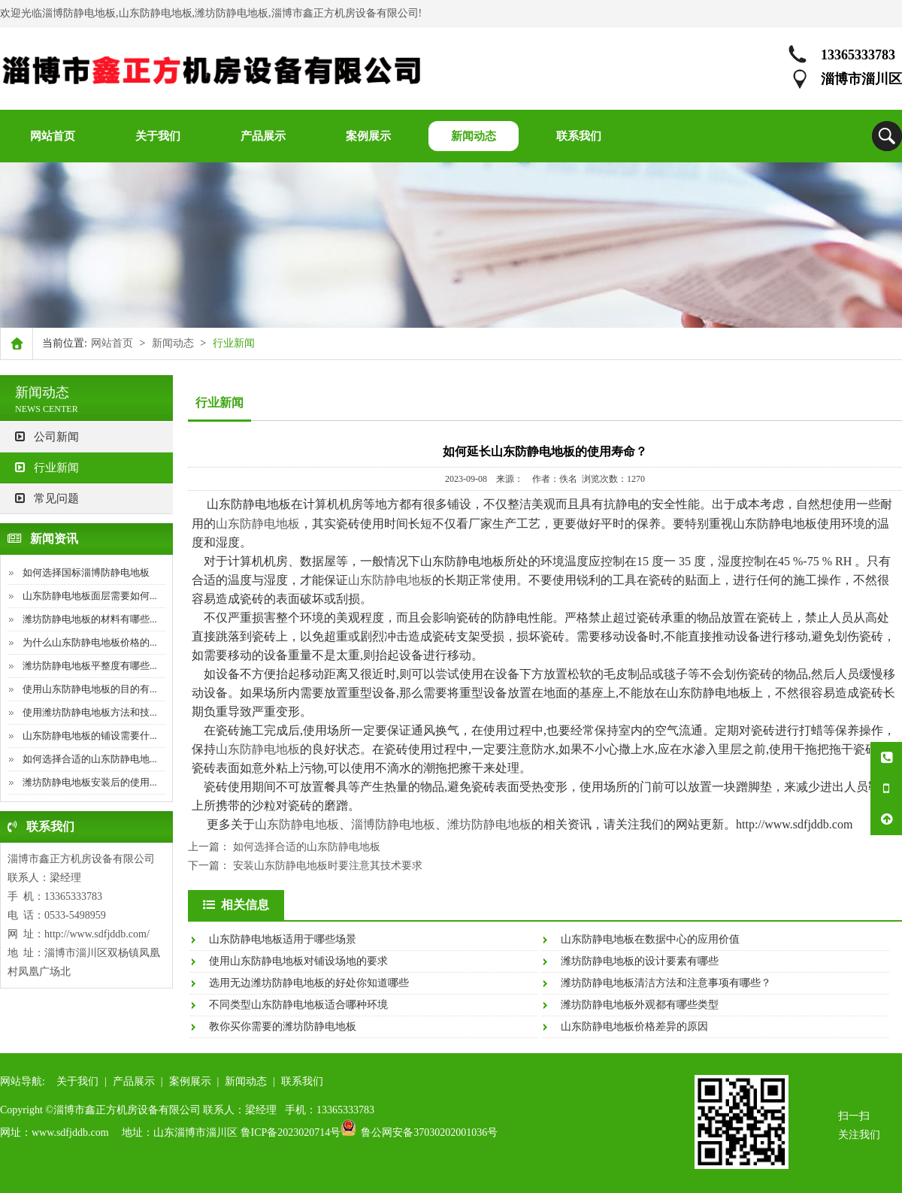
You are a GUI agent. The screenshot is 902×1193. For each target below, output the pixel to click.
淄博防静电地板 (393, 824)
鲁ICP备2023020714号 (291, 1132)
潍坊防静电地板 (489, 824)
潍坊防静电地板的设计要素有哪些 (640, 961)
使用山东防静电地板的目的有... (90, 689)
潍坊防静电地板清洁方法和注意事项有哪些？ (666, 983)
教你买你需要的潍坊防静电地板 (282, 1026)
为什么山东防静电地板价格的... (90, 642)
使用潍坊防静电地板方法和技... (90, 712)
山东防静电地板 (258, 523)
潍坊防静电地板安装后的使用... (90, 782)
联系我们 (302, 1081)
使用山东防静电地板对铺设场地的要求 (298, 961)
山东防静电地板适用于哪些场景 (282, 939)
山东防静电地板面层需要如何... (90, 595)
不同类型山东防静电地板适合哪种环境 (298, 1004)
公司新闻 (47, 437)
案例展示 (190, 1081)
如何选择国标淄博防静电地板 (86, 572)
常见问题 (47, 498)
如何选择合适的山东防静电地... (90, 759)
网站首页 (112, 343)
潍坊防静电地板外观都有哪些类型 (640, 1004)
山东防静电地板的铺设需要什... (90, 735)
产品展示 (134, 1081)
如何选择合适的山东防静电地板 (306, 846)
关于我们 (77, 1081)
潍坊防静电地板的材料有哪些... (90, 619)
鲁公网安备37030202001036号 (429, 1132)
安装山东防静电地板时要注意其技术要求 (327, 865)
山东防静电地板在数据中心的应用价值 (650, 939)
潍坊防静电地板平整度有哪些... (90, 665)
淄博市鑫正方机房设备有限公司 (81, 858)
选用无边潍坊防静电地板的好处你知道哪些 (309, 983)
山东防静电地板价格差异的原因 (634, 1026)
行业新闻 (47, 468)
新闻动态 (173, 343)
